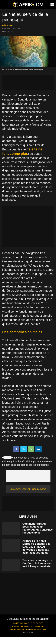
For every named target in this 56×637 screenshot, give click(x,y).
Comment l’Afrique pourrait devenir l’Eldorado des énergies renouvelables (37, 528)
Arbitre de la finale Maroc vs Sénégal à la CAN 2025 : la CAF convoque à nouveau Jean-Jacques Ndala (36, 546)
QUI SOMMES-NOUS (18, 626)
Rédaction (7, 25)
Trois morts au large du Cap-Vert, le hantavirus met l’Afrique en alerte (37, 563)
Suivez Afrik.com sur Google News (28, 489)
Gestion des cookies (38, 630)
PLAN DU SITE (37, 623)
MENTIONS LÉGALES (37, 626)
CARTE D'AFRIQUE (21, 623)
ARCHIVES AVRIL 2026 (19, 630)
